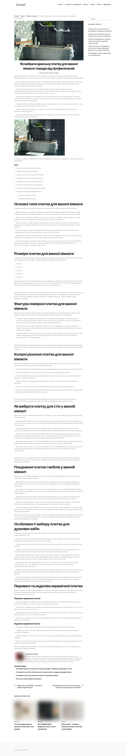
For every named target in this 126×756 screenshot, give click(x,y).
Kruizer (16, 16)
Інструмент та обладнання (73, 4)
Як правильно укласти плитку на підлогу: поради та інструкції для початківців (66, 686)
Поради (92, 4)
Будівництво (107, 4)
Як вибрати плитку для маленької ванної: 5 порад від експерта (37, 675)
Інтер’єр (85, 4)
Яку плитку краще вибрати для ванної (29, 679)
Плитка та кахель (31, 16)
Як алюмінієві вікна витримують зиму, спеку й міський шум (47, 726)
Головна (60, 4)
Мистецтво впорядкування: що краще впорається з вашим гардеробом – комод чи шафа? (99, 41)
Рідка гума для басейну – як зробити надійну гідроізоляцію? (29, 686)
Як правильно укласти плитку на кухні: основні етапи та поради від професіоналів (43, 672)
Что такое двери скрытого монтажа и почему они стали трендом (24, 726)
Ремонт (99, 4)
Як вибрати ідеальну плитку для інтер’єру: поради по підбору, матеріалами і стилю (44, 669)
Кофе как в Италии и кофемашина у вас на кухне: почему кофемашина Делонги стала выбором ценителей (99, 48)
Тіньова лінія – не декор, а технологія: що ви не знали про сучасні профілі (71, 726)
